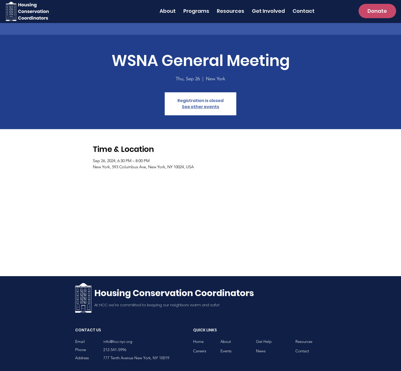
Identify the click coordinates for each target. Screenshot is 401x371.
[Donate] (377, 11)
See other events (200, 107)
